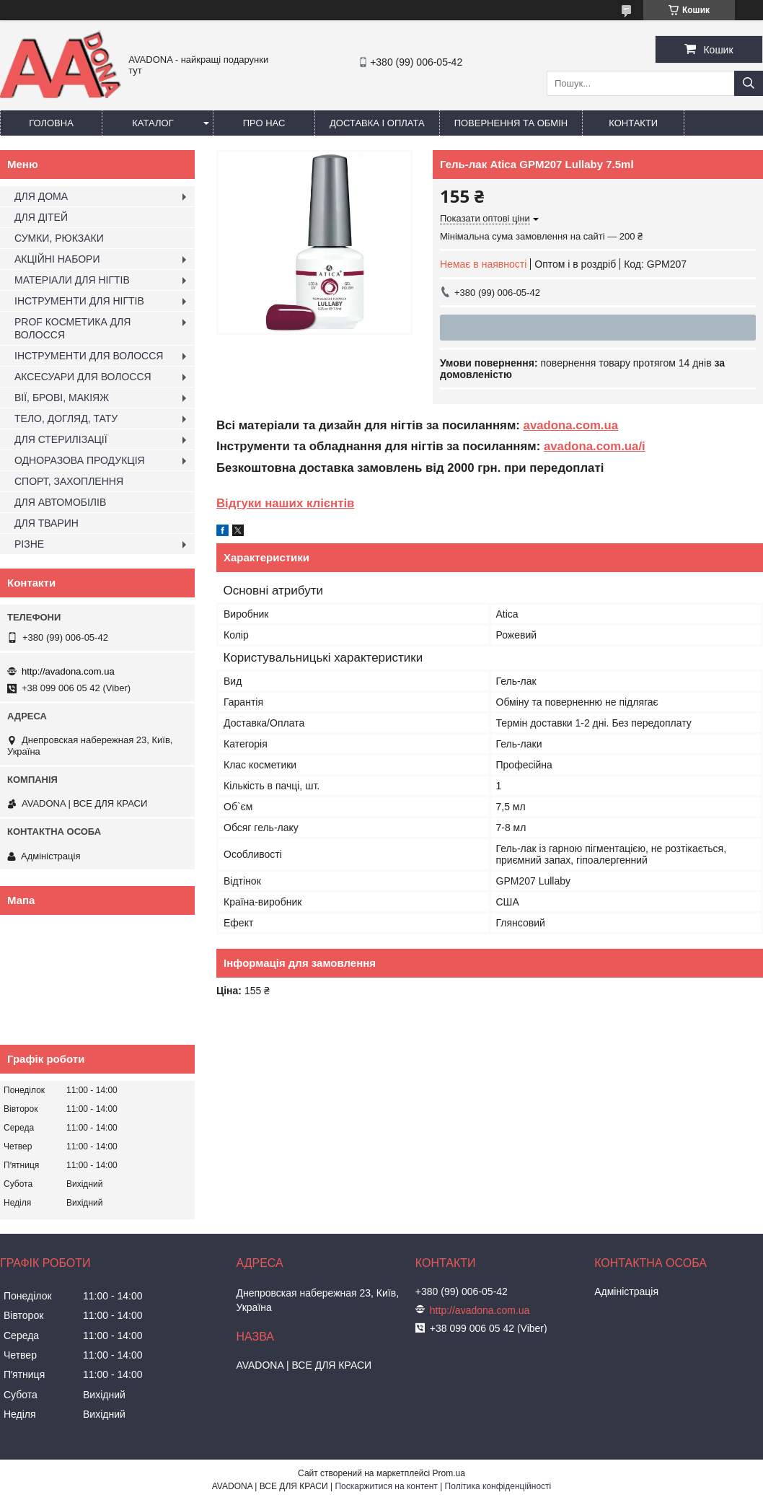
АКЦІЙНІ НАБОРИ (57, 259)
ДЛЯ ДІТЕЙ (41, 217)
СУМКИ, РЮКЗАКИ (59, 238)
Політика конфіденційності (498, 1486)
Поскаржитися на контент (386, 1486)
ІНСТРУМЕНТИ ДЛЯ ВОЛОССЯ (88, 355)
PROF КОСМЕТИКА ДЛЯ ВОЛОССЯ (72, 328)
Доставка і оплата (377, 123)
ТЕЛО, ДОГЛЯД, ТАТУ (66, 418)
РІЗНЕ (29, 544)
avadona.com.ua (571, 425)
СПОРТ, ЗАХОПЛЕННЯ (68, 481)
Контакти (633, 123)
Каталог (152, 123)
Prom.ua (449, 1473)
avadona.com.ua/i (594, 446)
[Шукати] (748, 83)
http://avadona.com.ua (68, 671)
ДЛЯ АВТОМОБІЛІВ (60, 502)
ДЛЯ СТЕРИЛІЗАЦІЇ (60, 439)
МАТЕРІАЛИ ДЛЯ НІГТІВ (72, 280)
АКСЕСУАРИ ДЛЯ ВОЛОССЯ (82, 376)
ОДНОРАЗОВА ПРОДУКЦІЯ (79, 460)
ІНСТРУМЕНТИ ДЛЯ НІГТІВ (79, 301)
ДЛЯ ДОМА (41, 196)
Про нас (264, 123)
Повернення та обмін (511, 123)
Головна (51, 123)
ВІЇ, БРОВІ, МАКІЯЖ (61, 397)
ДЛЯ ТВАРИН (46, 523)
